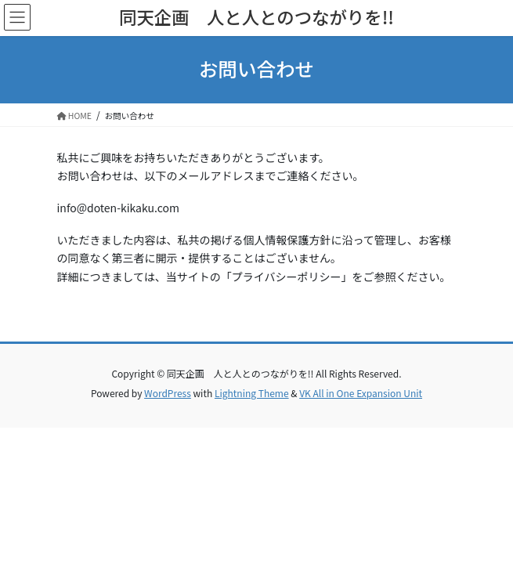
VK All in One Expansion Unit (360, 393)
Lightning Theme (252, 393)
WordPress (167, 393)
